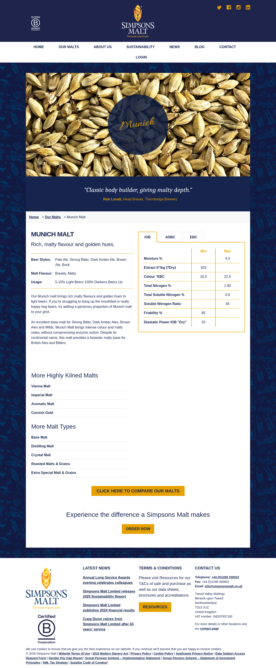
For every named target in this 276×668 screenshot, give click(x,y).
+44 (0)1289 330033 (225, 577)
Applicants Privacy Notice (194, 653)
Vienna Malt (40, 386)
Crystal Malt (41, 455)
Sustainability (140, 47)
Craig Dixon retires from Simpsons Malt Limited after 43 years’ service (108, 624)
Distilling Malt (42, 446)
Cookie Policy (163, 653)
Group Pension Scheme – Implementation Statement (122, 658)
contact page (209, 628)
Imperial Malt (41, 395)
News (174, 47)
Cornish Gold (42, 413)
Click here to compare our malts (138, 491)
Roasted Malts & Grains (50, 464)
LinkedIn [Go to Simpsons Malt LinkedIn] (248, 7)
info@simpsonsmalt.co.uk (223, 586)
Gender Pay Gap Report (66, 658)
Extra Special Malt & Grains (53, 473)
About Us (103, 47)
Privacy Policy (141, 653)
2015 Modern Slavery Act (110, 653)
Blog (199, 47)
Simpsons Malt (138, 21)
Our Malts (69, 47)
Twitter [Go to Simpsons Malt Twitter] (219, 7)
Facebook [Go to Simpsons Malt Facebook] (229, 7)
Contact (227, 47)
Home (38, 47)
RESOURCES (155, 607)
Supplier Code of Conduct (89, 662)
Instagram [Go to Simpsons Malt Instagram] (238, 7)
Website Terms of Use (74, 653)
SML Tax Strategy (55, 662)
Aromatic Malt (42, 404)
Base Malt (39, 437)
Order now (138, 529)
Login (141, 57)
